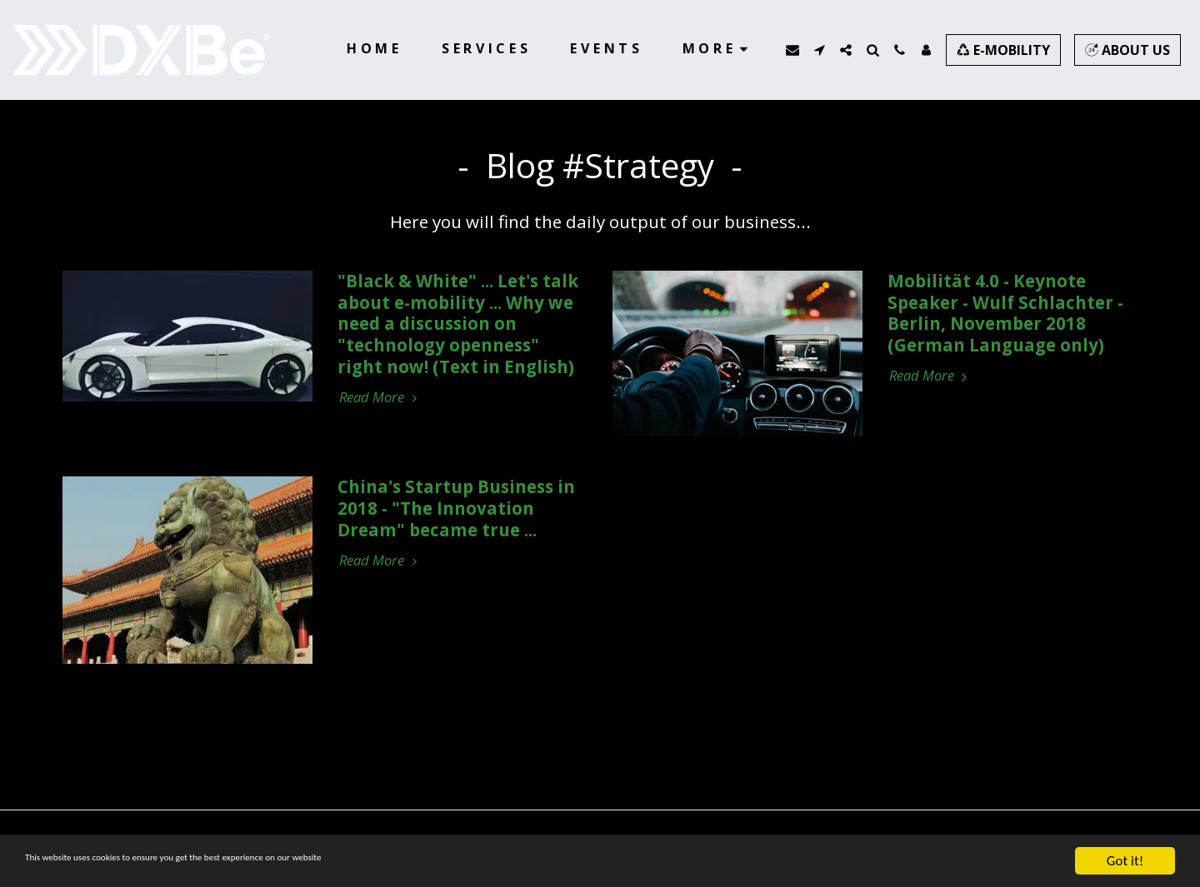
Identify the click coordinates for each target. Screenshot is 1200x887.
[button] (792, 50)
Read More (380, 397)
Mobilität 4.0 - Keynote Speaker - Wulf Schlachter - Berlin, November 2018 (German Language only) (1005, 312)
